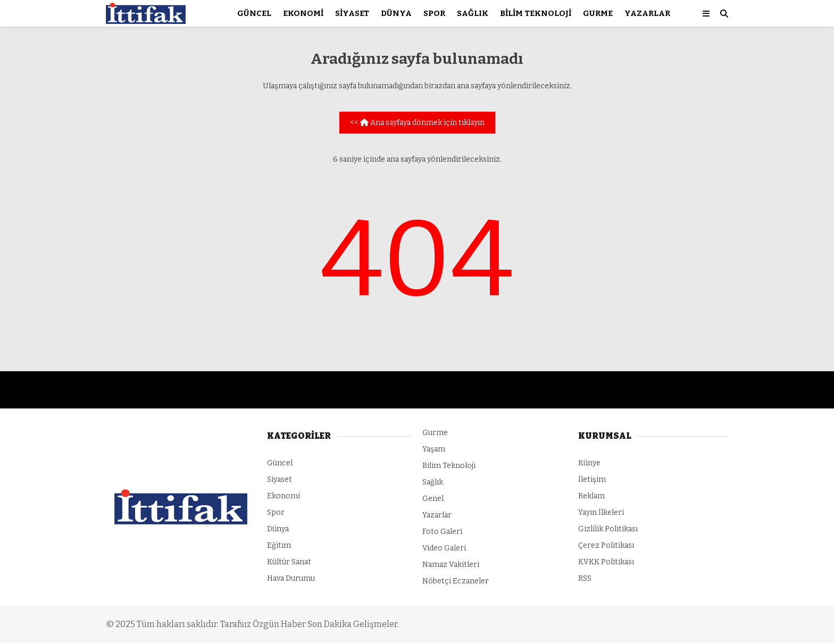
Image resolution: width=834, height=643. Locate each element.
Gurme (598, 13)
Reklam (591, 495)
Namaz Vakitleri (450, 564)
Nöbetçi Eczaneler (455, 581)
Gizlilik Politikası (608, 528)
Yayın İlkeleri (601, 512)
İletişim (592, 479)
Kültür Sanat (289, 561)
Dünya (396, 13)
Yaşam (433, 449)
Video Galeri (444, 548)
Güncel (254, 13)
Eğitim (279, 545)
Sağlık (472, 13)
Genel (433, 498)
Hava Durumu (291, 578)
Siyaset (352, 13)
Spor (434, 13)
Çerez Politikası (606, 545)
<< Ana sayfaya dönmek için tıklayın (417, 122)
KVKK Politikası (606, 561)
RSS (584, 578)
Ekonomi (303, 13)
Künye (589, 462)
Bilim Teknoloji (535, 13)
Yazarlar (647, 13)
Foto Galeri (442, 531)
